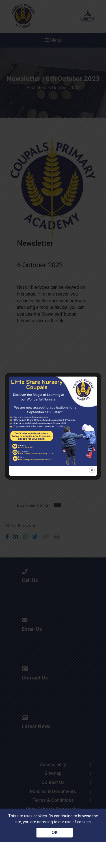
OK (54, 832)
